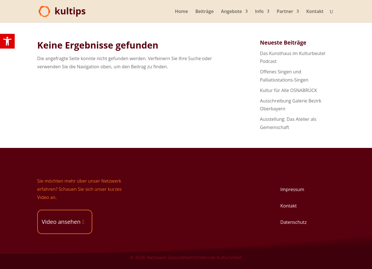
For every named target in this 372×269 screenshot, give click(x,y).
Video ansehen (61, 222)
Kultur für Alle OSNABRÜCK (288, 90)
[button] (7, 41)
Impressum (292, 189)
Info (259, 11)
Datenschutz (293, 222)
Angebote (231, 11)
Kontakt (314, 11)
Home (181, 11)
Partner (285, 11)
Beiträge (204, 11)
